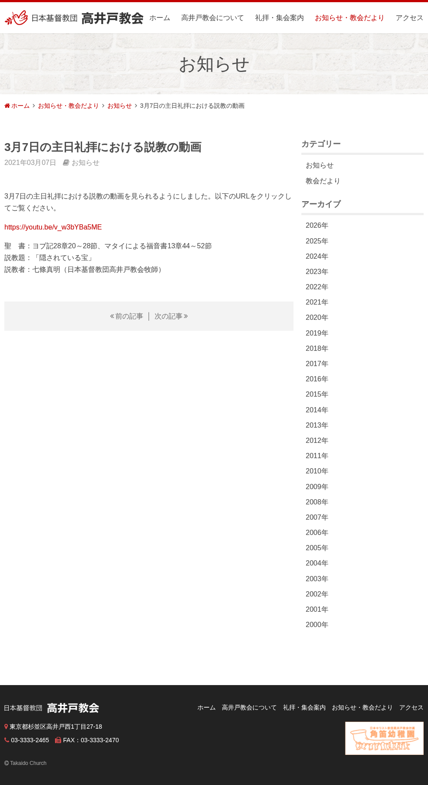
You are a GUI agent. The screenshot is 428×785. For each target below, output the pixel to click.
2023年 (317, 271)
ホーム (159, 17)
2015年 (317, 394)
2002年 (317, 594)
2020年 (317, 317)
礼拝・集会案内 (279, 17)
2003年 (317, 579)
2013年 (317, 425)
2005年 (317, 548)
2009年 (317, 486)
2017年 (317, 363)
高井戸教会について (212, 17)
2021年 (317, 302)
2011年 (317, 455)
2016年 (317, 379)
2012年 (317, 440)
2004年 (317, 563)
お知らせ (119, 105)
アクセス (410, 17)
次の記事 (169, 316)
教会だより (323, 181)
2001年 (317, 609)
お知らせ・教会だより (350, 17)
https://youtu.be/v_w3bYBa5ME (53, 227)
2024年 (317, 256)
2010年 (317, 471)
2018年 (317, 348)
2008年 (317, 502)
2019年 (317, 333)
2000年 (317, 624)
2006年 (317, 532)
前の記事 (129, 316)
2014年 (317, 410)
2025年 (317, 241)
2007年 (317, 517)
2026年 (317, 225)
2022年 (317, 287)
